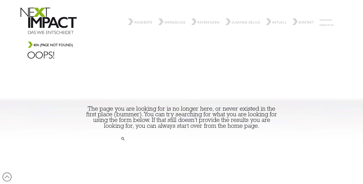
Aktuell (277, 14)
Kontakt (304, 14)
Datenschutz (327, 25)
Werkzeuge (172, 14)
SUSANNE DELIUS (243, 14)
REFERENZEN (206, 14)
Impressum (326, 20)
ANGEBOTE (141, 14)
